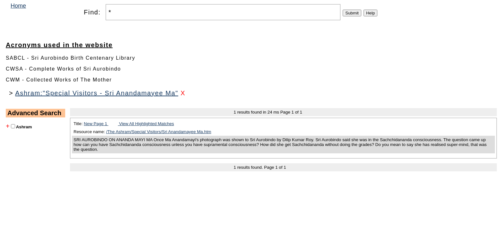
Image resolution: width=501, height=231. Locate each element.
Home (18, 6)
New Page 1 (96, 123)
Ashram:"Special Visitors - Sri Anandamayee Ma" (96, 93)
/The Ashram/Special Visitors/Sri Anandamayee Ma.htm (158, 131)
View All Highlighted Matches (146, 123)
